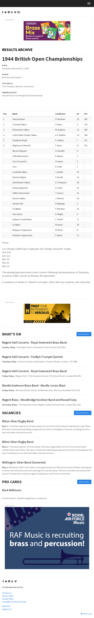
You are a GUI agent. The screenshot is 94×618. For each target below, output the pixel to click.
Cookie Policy (7, 599)
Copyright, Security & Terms (14, 601)
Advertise (6, 606)
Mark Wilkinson (11, 490)
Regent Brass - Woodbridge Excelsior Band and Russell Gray (39, 400)
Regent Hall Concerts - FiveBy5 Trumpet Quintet (32, 357)
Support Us (7, 609)
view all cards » (84, 482)
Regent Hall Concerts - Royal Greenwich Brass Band (34, 342)
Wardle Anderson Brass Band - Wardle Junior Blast (34, 385)
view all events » (84, 334)
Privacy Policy (8, 596)
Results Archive (17, 49)
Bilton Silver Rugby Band (18, 421)
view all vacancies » (82, 413)
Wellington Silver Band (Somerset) (24, 462)
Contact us (7, 593)
